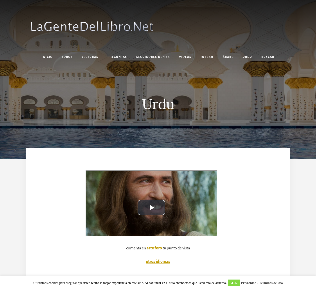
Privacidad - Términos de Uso (262, 283)
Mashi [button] (234, 283)
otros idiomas (158, 261)
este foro (154, 248)
